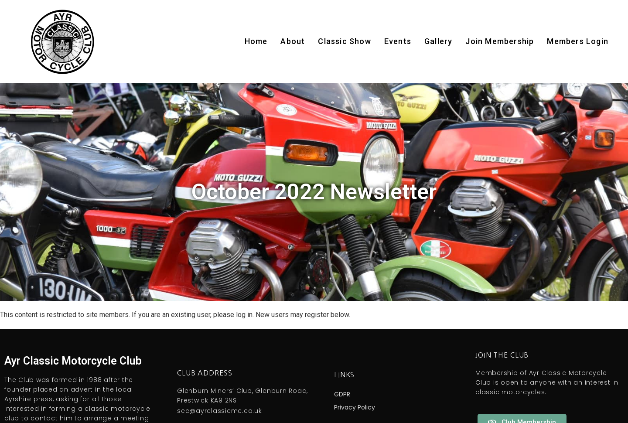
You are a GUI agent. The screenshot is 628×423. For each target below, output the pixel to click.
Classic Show (344, 41)
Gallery (438, 41)
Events (397, 41)
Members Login (577, 41)
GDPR (342, 394)
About (292, 41)
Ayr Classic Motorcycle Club (73, 361)
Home (256, 41)
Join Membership (499, 41)
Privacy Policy (354, 407)
